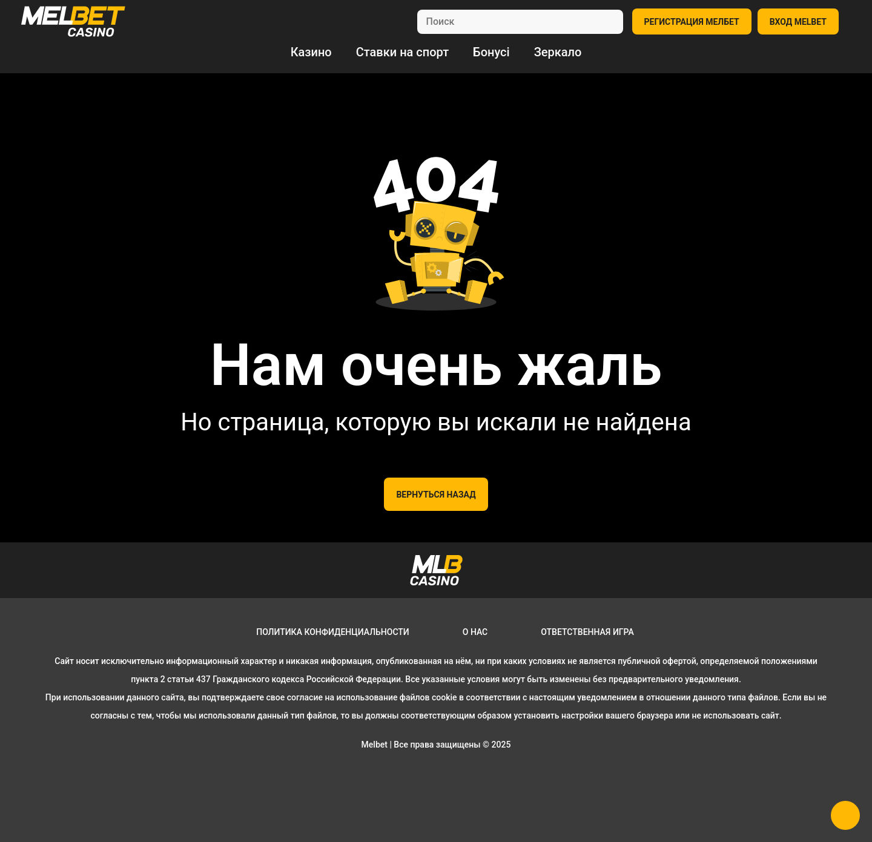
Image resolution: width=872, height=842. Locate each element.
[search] (520, 22)
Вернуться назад (435, 494)
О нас (475, 632)
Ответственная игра (587, 632)
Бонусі (491, 52)
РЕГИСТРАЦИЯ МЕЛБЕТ (691, 22)
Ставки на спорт (402, 52)
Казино (311, 52)
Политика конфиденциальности (332, 632)
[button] (845, 815)
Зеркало (558, 52)
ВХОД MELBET (798, 22)
